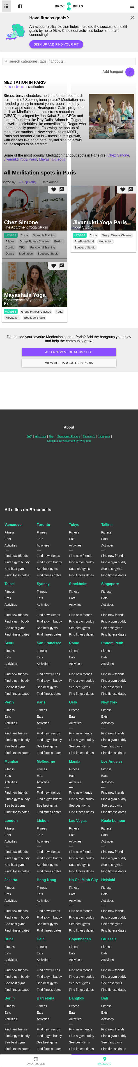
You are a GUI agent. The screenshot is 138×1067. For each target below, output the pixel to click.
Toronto (43, 525)
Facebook (89, 436)
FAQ (29, 436)
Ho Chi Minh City (83, 880)
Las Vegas (78, 821)
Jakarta (11, 880)
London (11, 821)
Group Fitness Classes (117, 235)
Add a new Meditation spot (69, 352)
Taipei (10, 584)
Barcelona (45, 998)
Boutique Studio (85, 247)
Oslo (73, 702)
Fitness (79, 235)
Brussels (109, 939)
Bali (104, 998)
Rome (74, 643)
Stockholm (78, 584)
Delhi (41, 939)
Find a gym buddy (17, 562)
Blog (51, 436)
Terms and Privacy (69, 436)
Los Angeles (112, 761)
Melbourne (46, 761)
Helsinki (108, 880)
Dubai (9, 939)
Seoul (9, 643)
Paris (41, 702)
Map (20, 6)
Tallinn (107, 525)
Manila (74, 761)
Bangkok (76, 998)
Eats (8, 539)
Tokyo (74, 525)
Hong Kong (46, 880)
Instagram (104, 436)
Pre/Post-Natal (84, 241)
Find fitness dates (17, 575)
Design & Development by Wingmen (69, 440)
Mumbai (11, 761)
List (6, 6)
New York (109, 702)
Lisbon (42, 821)
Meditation (105, 241)
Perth (9, 702)
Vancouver (14, 525)
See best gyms (15, 569)
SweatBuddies (35, 1060)
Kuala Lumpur (113, 821)
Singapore (110, 584)
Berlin (10, 998)
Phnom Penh (112, 643)
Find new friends (16, 555)
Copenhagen (80, 939)
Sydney (43, 584)
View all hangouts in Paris (69, 363)
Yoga (93, 235)
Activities (11, 545)
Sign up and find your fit (56, 44)
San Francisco (49, 643)
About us (40, 436)
